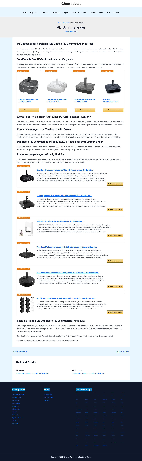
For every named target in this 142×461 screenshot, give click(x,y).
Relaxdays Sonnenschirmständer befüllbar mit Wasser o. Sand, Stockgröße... (66, 170)
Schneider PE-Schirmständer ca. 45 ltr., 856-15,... (29, 100)
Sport (101, 13)
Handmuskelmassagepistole (96, 435)
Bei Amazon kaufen (30, 110)
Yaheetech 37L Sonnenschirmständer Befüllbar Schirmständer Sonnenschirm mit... (69, 248)
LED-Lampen (78, 372)
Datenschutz (48, 397)
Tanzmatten (77, 402)
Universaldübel (77, 435)
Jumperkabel (122, 422)
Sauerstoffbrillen (86, 402)
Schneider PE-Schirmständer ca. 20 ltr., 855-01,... (57, 100)
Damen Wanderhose (104, 435)
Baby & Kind (34, 13)
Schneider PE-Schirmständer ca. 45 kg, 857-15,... (85, 100)
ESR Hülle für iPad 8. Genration (87, 435)
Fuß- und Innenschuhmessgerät (96, 445)
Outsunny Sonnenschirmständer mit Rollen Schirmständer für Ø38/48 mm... (66, 196)
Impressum (48, 394)
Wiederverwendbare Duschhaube (105, 399)
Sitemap (47, 400)
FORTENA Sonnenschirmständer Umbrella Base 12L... (110, 101)
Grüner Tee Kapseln (113, 435)
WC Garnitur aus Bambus (113, 402)
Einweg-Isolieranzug (104, 412)
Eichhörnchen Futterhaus (95, 412)
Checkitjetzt (71, 3)
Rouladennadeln (122, 402)
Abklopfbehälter (104, 402)
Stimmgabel (121, 399)
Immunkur (112, 425)
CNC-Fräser (103, 422)
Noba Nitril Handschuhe (113, 399)
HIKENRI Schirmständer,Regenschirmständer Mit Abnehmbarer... (62, 222)
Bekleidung (55, 13)
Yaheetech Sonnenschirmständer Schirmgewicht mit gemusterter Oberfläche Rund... (69, 274)
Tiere (108, 13)
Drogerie (65, 13)
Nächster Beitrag (123, 353)
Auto (25, 13)
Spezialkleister (77, 445)
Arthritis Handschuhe (122, 435)
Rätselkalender (95, 399)
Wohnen (116, 13)
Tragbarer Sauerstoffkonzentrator (78, 412)
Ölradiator (20, 372)
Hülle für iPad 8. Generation (96, 422)
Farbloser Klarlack (86, 445)
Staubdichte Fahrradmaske (78, 425)
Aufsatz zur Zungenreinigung (105, 445)
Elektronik (75, 13)
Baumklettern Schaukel (86, 425)
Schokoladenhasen (95, 402)
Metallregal (77, 399)
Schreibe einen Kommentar (24, 375)
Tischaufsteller (122, 412)
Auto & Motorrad (18, 394)
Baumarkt (44, 13)
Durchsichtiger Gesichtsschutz (114, 412)
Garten (84, 13)
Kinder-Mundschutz (86, 412)
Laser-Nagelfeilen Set (86, 422)
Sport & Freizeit (17, 418)
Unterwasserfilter (104, 425)
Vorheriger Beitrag (20, 353)
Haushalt (93, 13)
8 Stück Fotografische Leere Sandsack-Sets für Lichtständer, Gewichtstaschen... (67, 300)
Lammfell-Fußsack (122, 425)
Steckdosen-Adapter (77, 422)
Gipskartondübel (113, 422)
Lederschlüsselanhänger (95, 425)
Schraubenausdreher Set (86, 399)
